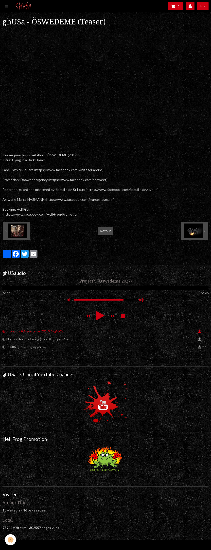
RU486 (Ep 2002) (25, 347)
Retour (105, 231)
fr (201, 6)
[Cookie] (10, 539)
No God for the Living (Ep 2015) (37, 339)
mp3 (205, 331)
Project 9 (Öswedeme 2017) (34, 331)
